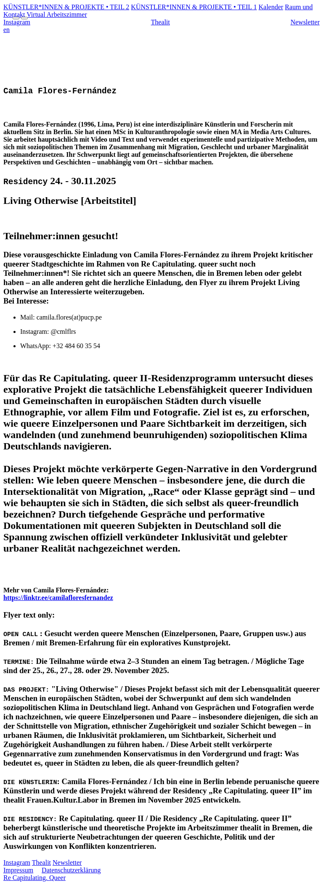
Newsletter (305, 22)
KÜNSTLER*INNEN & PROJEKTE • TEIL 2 (66, 7)
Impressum (18, 870)
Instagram (16, 862)
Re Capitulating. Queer (34, 877)
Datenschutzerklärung (71, 870)
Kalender (271, 7)
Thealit (160, 22)
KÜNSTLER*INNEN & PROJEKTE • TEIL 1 (194, 7)
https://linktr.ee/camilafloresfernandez (58, 597)
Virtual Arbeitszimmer (56, 14)
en (6, 29)
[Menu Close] (24, 18)
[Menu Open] (16, 18)
